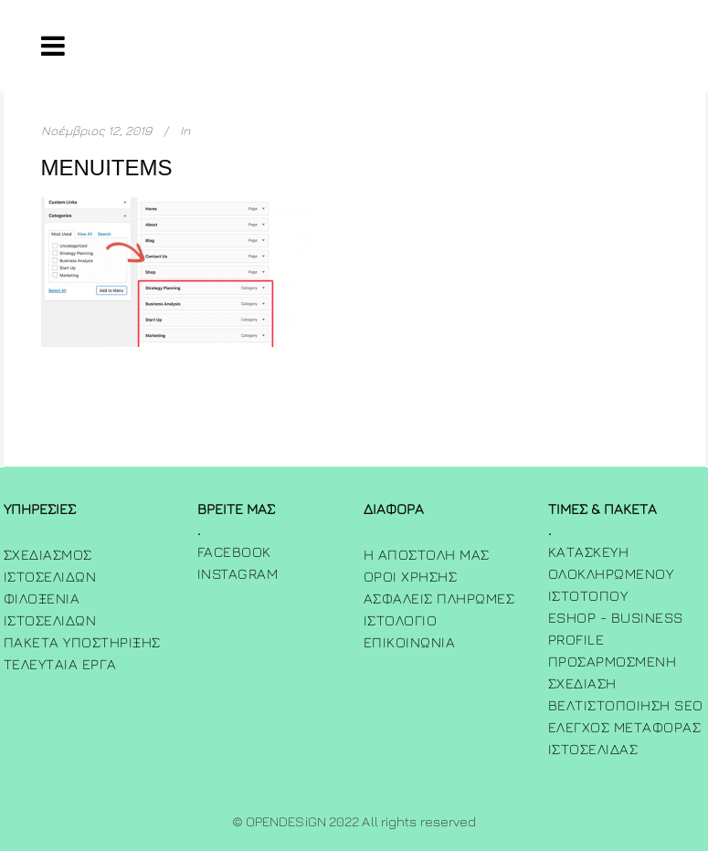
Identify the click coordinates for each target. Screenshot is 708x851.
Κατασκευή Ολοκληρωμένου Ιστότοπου (611, 573)
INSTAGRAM (238, 573)
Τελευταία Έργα (60, 664)
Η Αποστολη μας (427, 554)
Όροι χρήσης (411, 576)
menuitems (107, 167)
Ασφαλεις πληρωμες (439, 598)
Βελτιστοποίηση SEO (625, 705)
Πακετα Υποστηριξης (82, 642)
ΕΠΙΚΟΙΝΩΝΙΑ (410, 642)
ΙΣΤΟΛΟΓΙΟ (401, 620)
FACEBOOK (234, 551)
